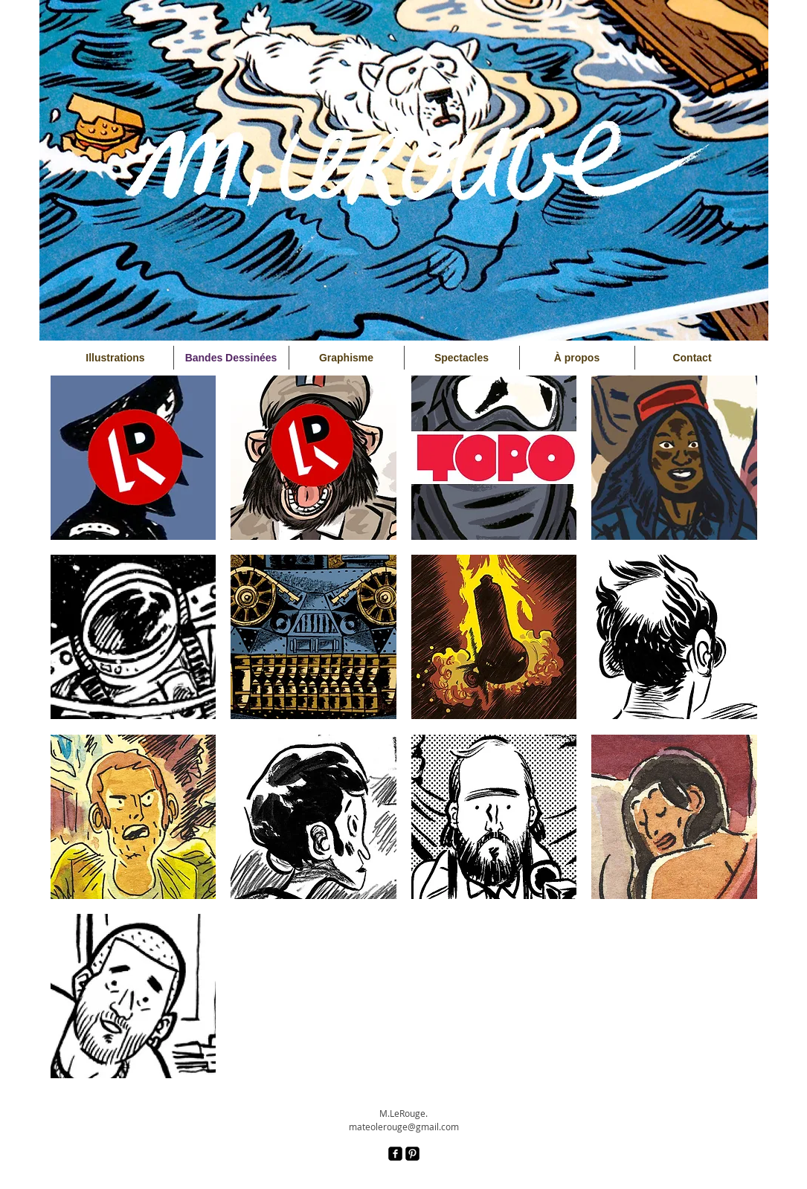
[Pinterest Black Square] (412, 1154)
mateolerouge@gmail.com (404, 1126)
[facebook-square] (395, 1154)
